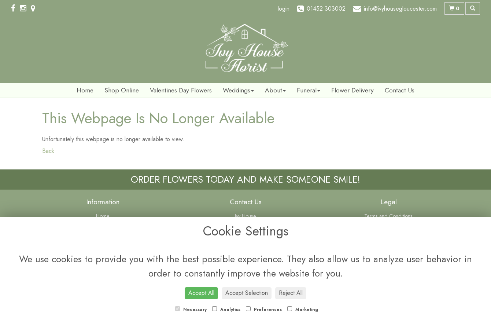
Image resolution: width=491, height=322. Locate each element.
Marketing (302, 309)
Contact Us (399, 90)
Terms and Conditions (388, 216)
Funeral (308, 90)
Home (85, 90)
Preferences (264, 309)
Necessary (191, 309)
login (283, 8)
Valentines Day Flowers (181, 90)
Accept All (201, 293)
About (275, 90)
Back (48, 151)
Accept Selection (246, 293)
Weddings (238, 90)
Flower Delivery (352, 90)
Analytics (226, 309)
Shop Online (121, 90)
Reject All (291, 293)
